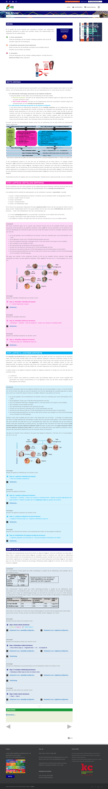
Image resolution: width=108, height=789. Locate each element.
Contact (32, 786)
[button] (39, 307)
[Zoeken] (101, 16)
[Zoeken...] (53, 16)
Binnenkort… (11, 715)
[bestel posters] (10, 776)
